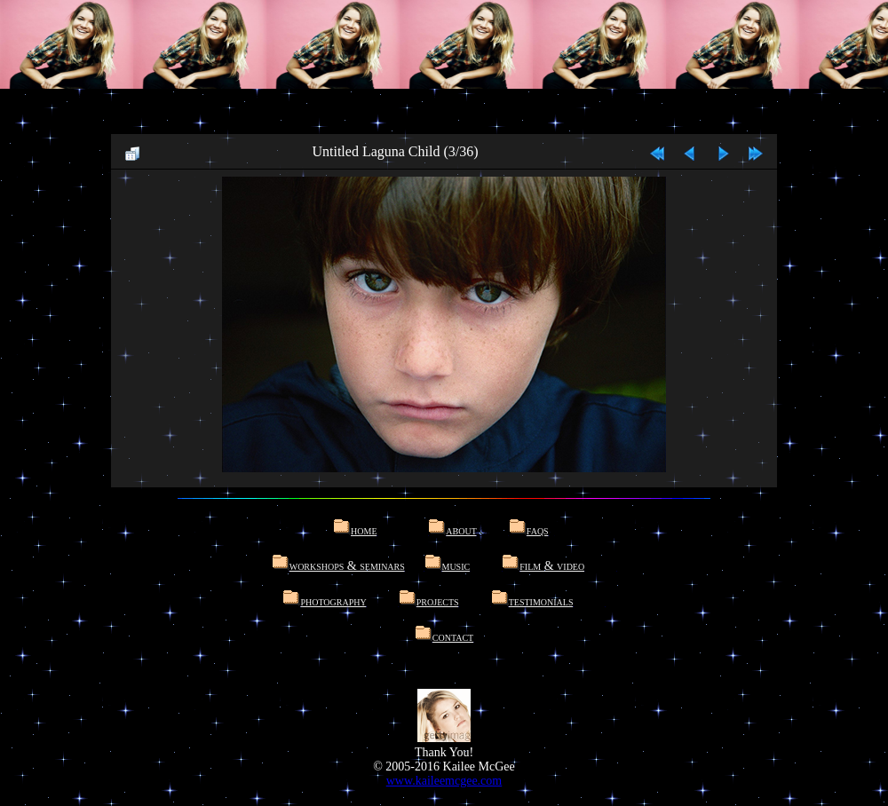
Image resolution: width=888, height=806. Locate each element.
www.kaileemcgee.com (444, 780)
